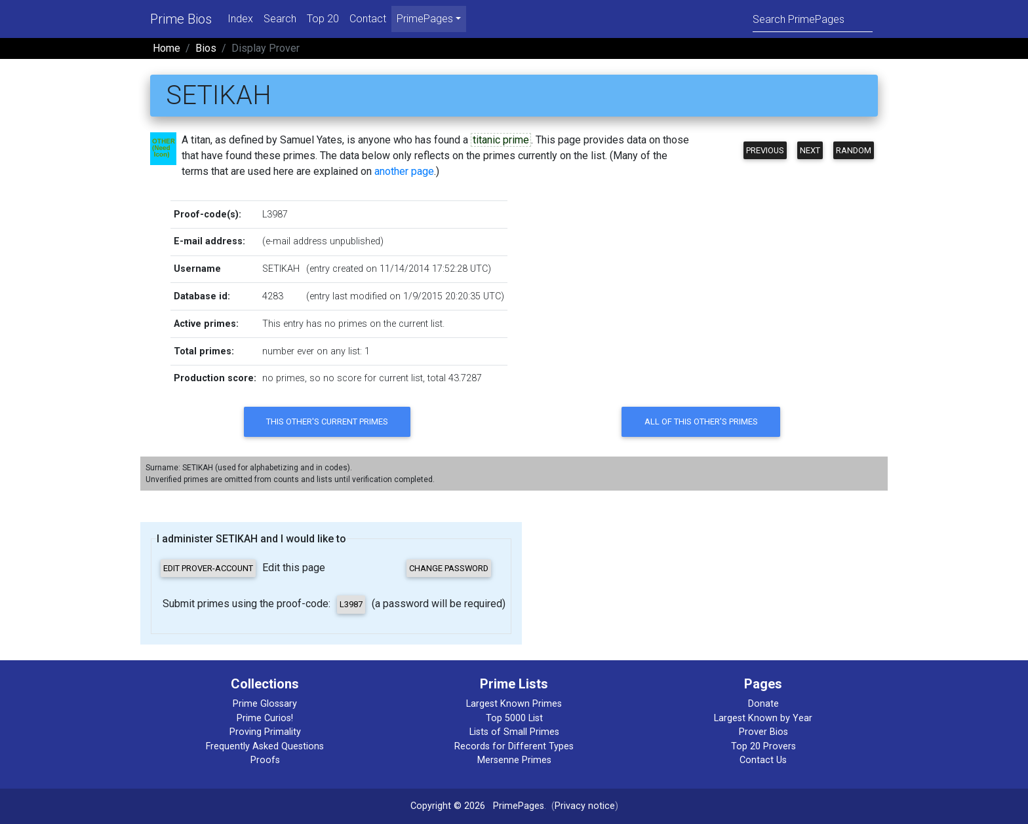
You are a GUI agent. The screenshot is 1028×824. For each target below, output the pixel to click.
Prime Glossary (265, 703)
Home (166, 48)
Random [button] (853, 150)
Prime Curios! (265, 718)
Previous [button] (765, 150)
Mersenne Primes (514, 760)
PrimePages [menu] (425, 18)
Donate (763, 703)
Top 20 (323, 18)
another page (404, 171)
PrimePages (518, 806)
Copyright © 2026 (447, 806)
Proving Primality (265, 732)
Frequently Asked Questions (265, 746)
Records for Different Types (514, 746)
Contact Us (763, 760)
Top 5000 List (514, 718)
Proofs (265, 760)
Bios (205, 48)
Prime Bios (181, 19)
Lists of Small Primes (514, 732)
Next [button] (810, 150)
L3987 (275, 214)
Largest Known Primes (514, 703)
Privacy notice (585, 806)
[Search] (813, 18)
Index (240, 18)
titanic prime (501, 140)
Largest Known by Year (763, 718)
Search (280, 18)
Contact (367, 18)
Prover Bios (763, 732)
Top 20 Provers (763, 746)
